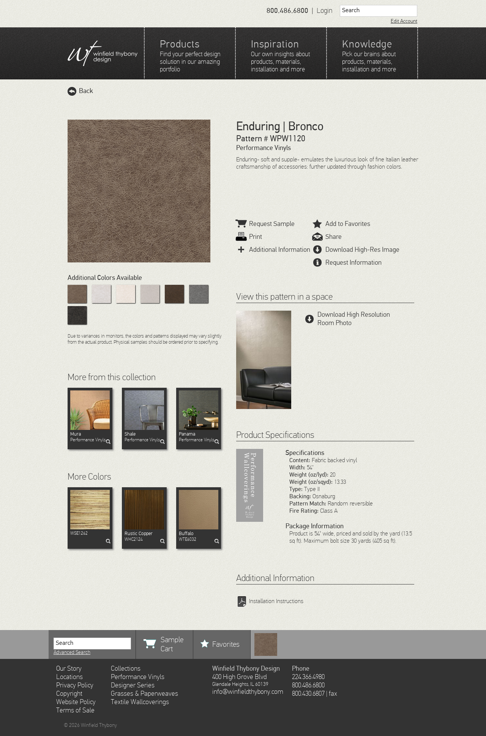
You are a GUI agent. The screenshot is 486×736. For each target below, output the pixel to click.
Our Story (69, 668)
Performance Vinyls (90, 436)
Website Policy (76, 702)
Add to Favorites (341, 224)
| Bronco (301, 127)
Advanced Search (72, 652)
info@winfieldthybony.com (247, 692)
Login (325, 10)
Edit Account (404, 21)
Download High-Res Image (355, 249)
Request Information (347, 262)
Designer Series (133, 685)
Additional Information (273, 249)
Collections (125, 668)
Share (327, 237)
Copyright (69, 693)
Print (249, 237)
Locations (69, 677)
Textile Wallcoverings (140, 702)
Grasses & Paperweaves (144, 693)
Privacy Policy (74, 685)
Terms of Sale (75, 710)
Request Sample (265, 224)
